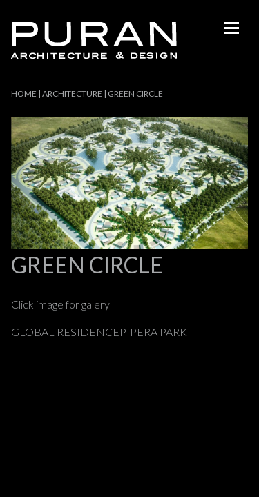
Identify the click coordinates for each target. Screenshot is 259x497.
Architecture (72, 93)
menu (231, 27)
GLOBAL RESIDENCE (65, 331)
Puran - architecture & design (94, 40)
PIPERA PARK (153, 331)
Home (24, 93)
